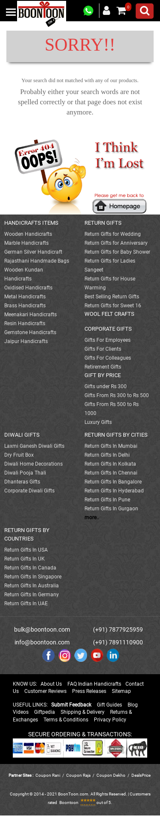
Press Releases (89, 691)
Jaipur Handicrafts (26, 341)
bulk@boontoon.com (42, 629)
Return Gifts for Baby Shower (117, 252)
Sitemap (121, 691)
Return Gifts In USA (26, 550)
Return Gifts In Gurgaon (111, 509)
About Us (51, 684)
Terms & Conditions (66, 720)
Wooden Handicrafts (28, 234)
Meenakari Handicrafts (30, 315)
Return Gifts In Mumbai (110, 446)
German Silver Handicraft (33, 252)
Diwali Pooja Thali (25, 473)
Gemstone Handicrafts (30, 332)
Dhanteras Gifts (22, 482)
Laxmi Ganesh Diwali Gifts (34, 446)
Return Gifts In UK (24, 559)
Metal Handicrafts (25, 297)
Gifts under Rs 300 (105, 386)
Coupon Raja (78, 775)
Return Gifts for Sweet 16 (112, 306)
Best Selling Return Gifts (111, 297)
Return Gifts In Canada (30, 568)
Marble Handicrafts (26, 243)
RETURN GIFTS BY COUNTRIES (26, 534)
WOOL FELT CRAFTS (109, 314)
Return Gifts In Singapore (32, 577)
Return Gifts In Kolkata (110, 464)
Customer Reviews (45, 691)
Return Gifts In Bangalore (113, 482)
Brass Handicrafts (25, 306)
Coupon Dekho (110, 775)
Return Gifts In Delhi (107, 455)
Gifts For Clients (102, 349)
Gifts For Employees (107, 340)
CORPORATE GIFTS (108, 329)
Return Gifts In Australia (31, 586)
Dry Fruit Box (19, 455)
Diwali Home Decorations (33, 464)
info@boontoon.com (42, 642)
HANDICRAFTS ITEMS (31, 223)
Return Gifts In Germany (31, 595)
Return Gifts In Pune (107, 500)
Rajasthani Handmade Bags (36, 261)
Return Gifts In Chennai (110, 473)
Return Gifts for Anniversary (116, 243)
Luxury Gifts (98, 422)
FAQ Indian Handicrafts (94, 684)
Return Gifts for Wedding (112, 234)
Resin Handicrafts (24, 323)
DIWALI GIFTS (22, 435)
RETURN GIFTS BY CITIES (116, 435)
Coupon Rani (47, 775)
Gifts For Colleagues (107, 358)
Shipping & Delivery (83, 712)
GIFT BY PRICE (102, 375)
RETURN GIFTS (103, 223)
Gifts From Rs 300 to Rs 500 (116, 395)
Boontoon (69, 802)
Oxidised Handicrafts (28, 288)
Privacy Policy (110, 720)
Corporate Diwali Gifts (29, 491)
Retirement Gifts (102, 367)
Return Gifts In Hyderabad (114, 491)
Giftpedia (44, 712)
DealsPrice (141, 775)
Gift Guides (109, 705)
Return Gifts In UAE (26, 604)
